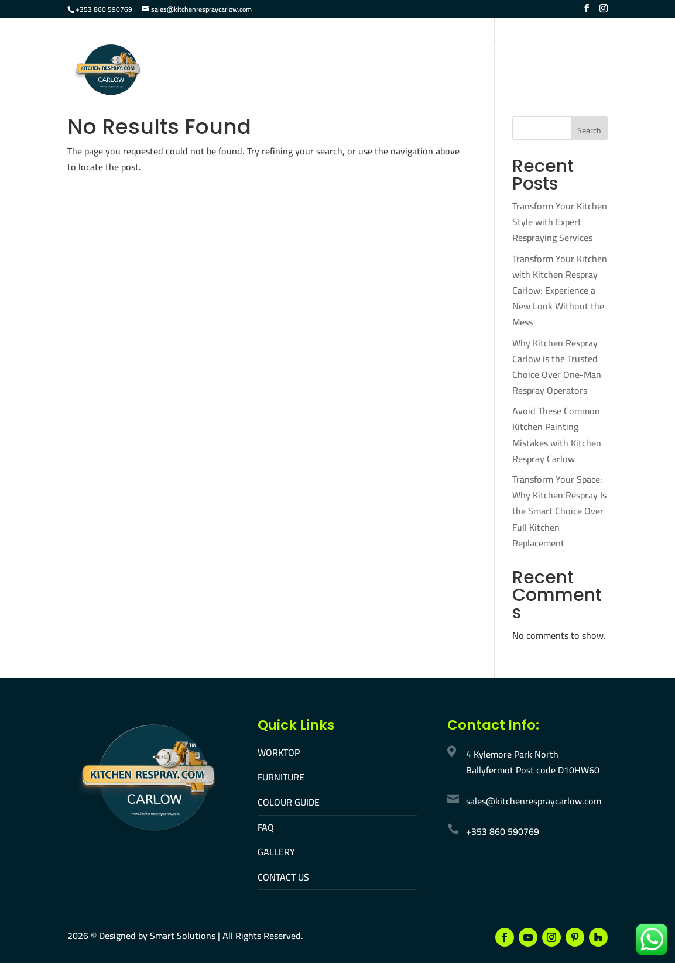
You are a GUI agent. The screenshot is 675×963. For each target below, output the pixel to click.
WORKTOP (279, 752)
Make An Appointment (214, 90)
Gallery (451, 51)
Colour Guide (355, 51)
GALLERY (276, 852)
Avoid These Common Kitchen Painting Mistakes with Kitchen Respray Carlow (556, 434)
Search (589, 130)
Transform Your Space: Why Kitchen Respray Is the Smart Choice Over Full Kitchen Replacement (559, 511)
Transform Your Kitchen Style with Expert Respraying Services (559, 221)
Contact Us (511, 51)
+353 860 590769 (104, 9)
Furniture (285, 51)
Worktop (225, 51)
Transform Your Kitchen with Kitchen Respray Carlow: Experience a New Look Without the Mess (559, 290)
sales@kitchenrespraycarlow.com (533, 801)
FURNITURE (281, 777)
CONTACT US (283, 877)
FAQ (409, 51)
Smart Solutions (182, 935)
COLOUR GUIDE (289, 802)
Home (176, 51)
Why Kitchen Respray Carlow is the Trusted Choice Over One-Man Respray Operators (556, 367)
